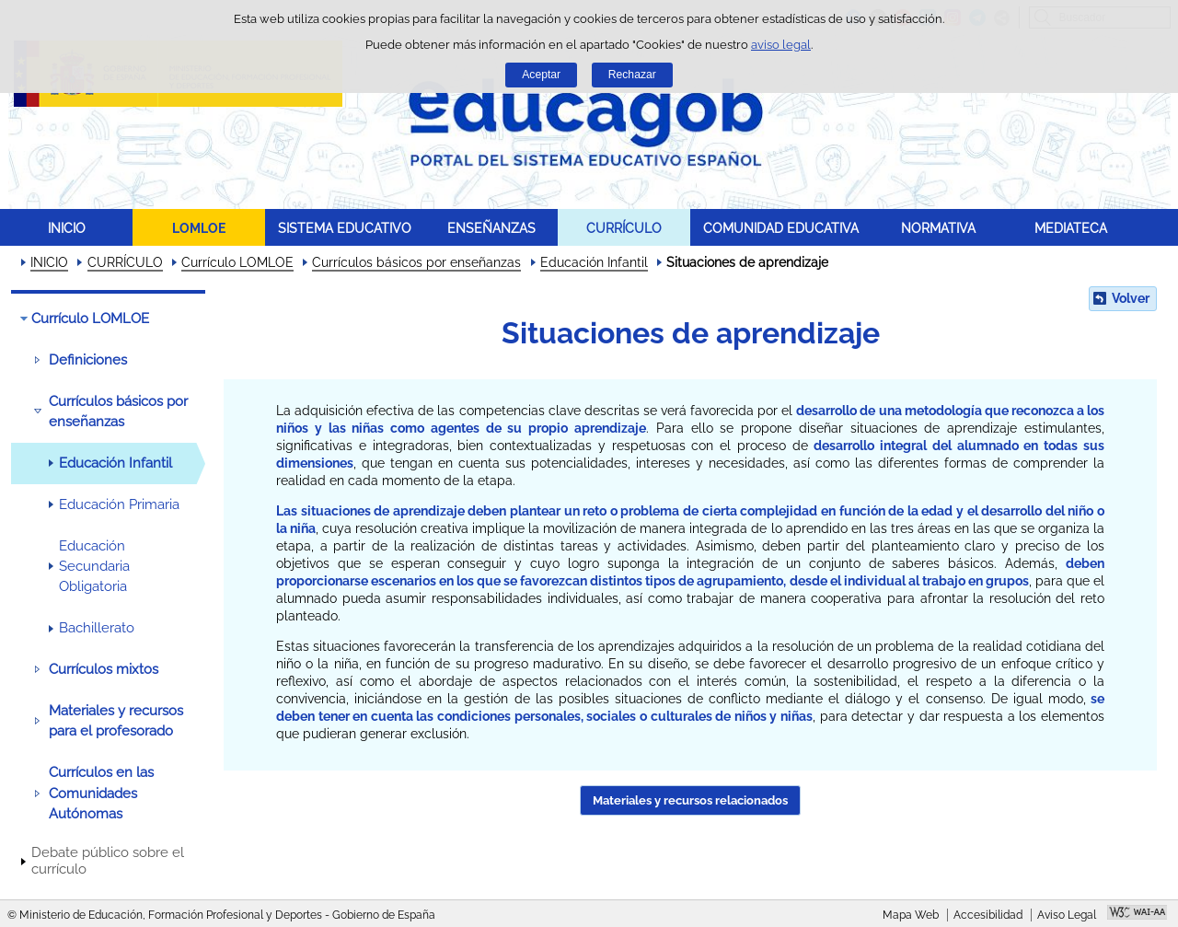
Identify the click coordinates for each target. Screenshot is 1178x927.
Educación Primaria (119, 504)
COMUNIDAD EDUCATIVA (781, 228)
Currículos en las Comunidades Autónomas (101, 793)
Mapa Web (911, 915)
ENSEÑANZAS (491, 228)
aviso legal (781, 45)
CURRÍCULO (624, 228)
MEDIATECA (1070, 228)
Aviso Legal (1066, 915)
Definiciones (88, 360)
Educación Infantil (594, 262)
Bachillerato (96, 628)
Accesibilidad (987, 915)
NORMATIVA (938, 228)
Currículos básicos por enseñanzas (416, 262)
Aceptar (541, 74)
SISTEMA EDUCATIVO (344, 228)
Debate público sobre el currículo (107, 860)
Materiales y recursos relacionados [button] (690, 800)
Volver (1130, 298)
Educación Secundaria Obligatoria (94, 567)
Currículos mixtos (103, 669)
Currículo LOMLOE (237, 262)
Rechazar (632, 74)
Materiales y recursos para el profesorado (116, 720)
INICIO (67, 228)
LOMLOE (198, 228)
